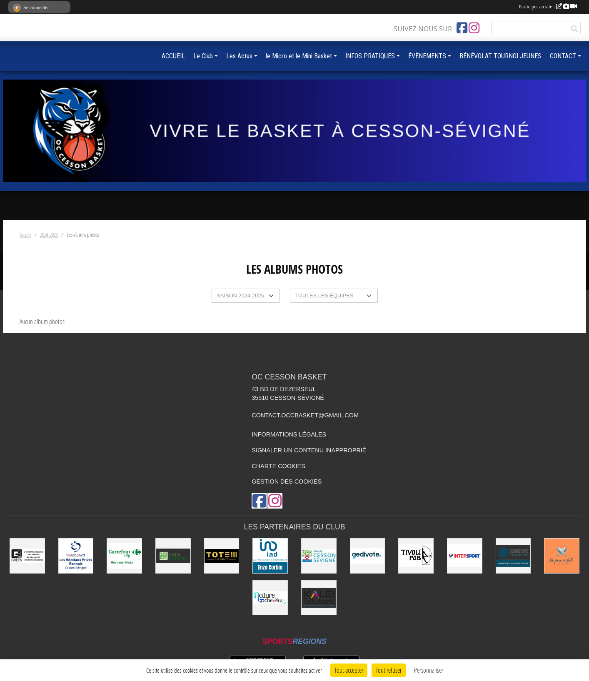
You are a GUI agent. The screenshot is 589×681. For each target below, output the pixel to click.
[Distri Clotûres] (173, 556)
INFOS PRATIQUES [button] (370, 56)
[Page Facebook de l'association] (462, 28)
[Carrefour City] (124, 556)
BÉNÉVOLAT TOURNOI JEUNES (500, 56)
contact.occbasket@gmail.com (305, 415)
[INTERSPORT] (464, 556)
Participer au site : (548, 7)
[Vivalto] (76, 556)
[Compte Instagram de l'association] (474, 28)
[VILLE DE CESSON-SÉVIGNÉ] (319, 556)
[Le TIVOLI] (416, 556)
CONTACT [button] (563, 56)
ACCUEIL (173, 56)
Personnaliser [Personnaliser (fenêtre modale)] (428, 670)
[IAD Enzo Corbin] (270, 556)
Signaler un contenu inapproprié (309, 450)
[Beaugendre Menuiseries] (513, 556)
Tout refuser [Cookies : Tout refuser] (389, 670)
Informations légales (289, 434)
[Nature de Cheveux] (270, 598)
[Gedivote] (367, 556)
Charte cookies (278, 466)
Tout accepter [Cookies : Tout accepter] (348, 670)
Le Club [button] (203, 56)
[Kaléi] (319, 598)
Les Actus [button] (239, 56)
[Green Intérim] (27, 556)
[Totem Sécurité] (222, 556)
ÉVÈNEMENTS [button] (427, 56)
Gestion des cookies (287, 481)
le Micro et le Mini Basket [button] (299, 56)
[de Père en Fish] (561, 556)
